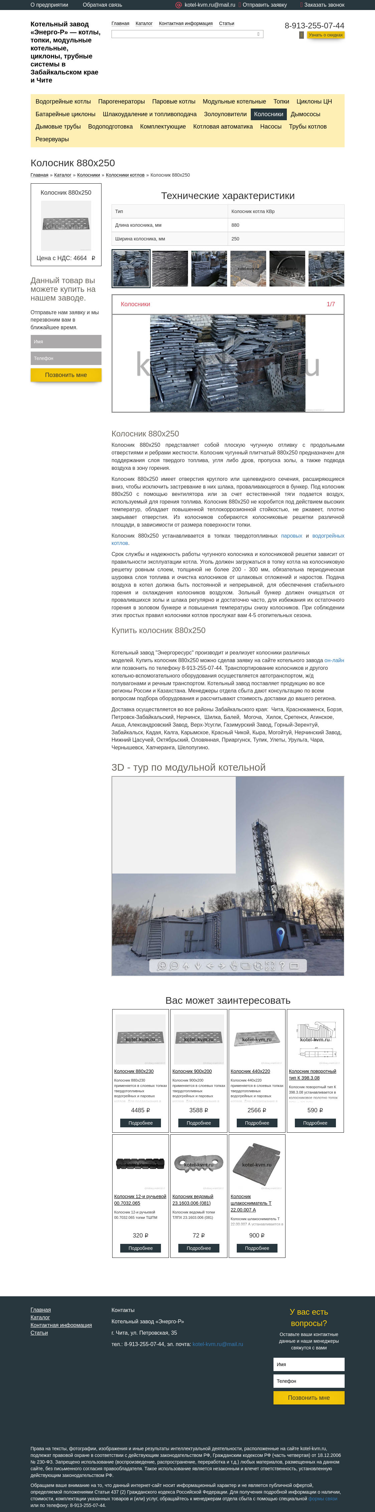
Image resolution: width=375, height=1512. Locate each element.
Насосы (271, 126)
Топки (281, 101)
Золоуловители (225, 114)
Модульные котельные (234, 101)
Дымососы (306, 114)
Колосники (269, 114)
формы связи (323, 1498)
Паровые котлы (173, 101)
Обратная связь (102, 5)
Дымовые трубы (58, 126)
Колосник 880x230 (134, 1071)
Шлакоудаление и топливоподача (150, 114)
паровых (291, 536)
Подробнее (141, 1123)
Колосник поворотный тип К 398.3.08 (312, 1075)
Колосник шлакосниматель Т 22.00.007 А (251, 1203)
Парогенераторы (121, 101)
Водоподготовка (110, 126)
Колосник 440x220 (250, 1071)
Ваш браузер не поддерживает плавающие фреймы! (228, 876)
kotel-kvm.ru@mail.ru (218, 1344)
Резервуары (52, 139)
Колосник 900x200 (192, 1071)
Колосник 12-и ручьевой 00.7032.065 (140, 1200)
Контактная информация (186, 23)
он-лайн (334, 660)
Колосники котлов (125, 175)
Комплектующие (163, 126)
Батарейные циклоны (66, 114)
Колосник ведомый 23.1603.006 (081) (192, 1200)
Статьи (226, 23)
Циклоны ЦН (314, 101)
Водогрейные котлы (63, 101)
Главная (120, 23)
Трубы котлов (308, 126)
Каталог (144, 23)
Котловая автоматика (223, 126)
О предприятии (49, 5)
